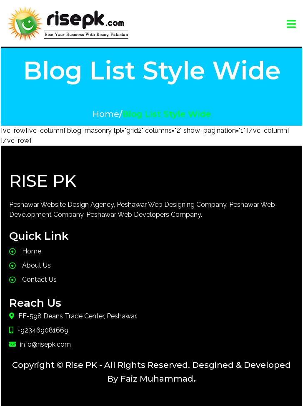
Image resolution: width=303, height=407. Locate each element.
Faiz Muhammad (156, 379)
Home (106, 114)
